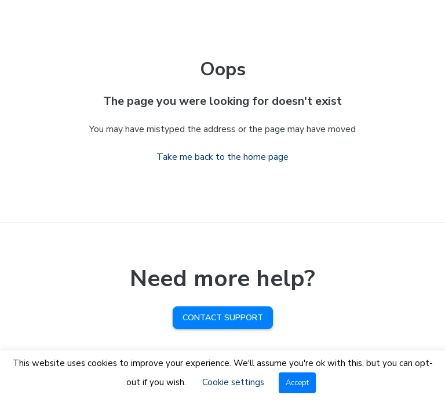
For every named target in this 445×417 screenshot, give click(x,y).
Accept (297, 383)
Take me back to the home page (222, 157)
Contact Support (223, 317)
